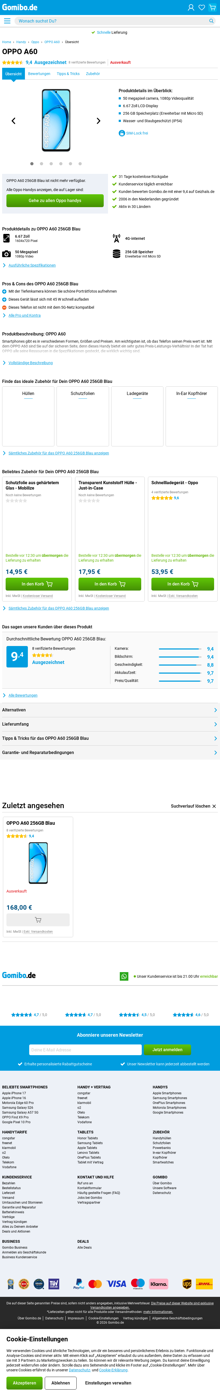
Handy (21, 42)
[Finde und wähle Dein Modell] (115, 21)
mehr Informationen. (158, 1312)
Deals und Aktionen (16, 1231)
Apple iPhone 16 (14, 1098)
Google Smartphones (168, 1112)
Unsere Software (164, 1188)
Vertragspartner (88, 1202)
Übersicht (72, 42)
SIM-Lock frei (133, 133)
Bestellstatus (11, 1188)
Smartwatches (163, 1162)
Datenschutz (162, 1193)
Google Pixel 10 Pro (16, 1122)
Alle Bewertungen (20, 695)
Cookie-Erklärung (113, 1370)
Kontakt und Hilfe (95, 1177)
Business (11, 1241)
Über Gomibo (162, 1183)
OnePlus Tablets (89, 1157)
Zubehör (161, 1132)
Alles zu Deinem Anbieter (20, 1227)
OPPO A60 (52, 42)
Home (6, 42)
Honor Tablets (87, 1138)
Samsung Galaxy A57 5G (20, 1112)
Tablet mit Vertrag (90, 1162)
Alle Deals (84, 1247)
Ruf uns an (85, 1183)
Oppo (35, 42)
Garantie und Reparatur (19, 1207)
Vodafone (84, 1122)
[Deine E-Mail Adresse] (85, 1049)
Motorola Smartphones (169, 1108)
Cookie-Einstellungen (103, 1318)
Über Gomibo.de (29, 1318)
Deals (83, 1241)
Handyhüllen (162, 1138)
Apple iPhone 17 (14, 1093)
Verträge (8, 1217)
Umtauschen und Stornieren (22, 1202)
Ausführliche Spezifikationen (29, 265)
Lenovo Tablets (88, 1153)
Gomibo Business (14, 1247)
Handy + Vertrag (94, 1087)
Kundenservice (17, 1177)
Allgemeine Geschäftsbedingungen (177, 1318)
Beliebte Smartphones (25, 1087)
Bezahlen (8, 1183)
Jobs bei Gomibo (89, 1198)
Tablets (85, 1132)
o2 (79, 1108)
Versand (8, 1198)
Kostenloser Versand (38, 596)
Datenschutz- (80, 1370)
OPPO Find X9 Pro (15, 1117)
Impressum (76, 1318)
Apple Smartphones (167, 1093)
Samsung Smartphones (170, 1098)
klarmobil (84, 1103)
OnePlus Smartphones (169, 1103)
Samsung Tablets (90, 1143)
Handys (160, 1087)
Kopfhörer (160, 1157)
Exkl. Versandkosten (183, 596)
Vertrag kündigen (14, 1222)
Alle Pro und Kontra (21, 315)
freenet (82, 1098)
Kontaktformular (89, 1188)
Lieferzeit (8, 1193)
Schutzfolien (162, 1143)
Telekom (83, 1117)
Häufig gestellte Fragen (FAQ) (98, 1193)
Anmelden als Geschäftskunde (24, 1252)
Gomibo (160, 1177)
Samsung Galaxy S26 (17, 1108)
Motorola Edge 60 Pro (18, 1103)
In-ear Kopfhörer (164, 1153)
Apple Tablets (87, 1148)
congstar (83, 1093)
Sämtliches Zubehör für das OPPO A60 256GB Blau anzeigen (55, 453)
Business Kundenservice (19, 1257)
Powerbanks (162, 1148)
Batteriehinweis (13, 1212)
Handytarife (14, 1132)
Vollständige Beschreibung (27, 363)
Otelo (81, 1112)
